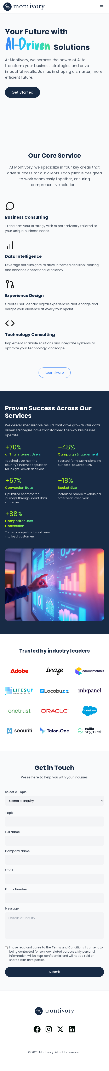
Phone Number (16, 889)
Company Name (17, 851)
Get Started (22, 92)
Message (12, 908)
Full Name (12, 832)
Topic (9, 813)
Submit (54, 971)
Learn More (54, 372)
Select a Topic (16, 792)
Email (9, 870)
